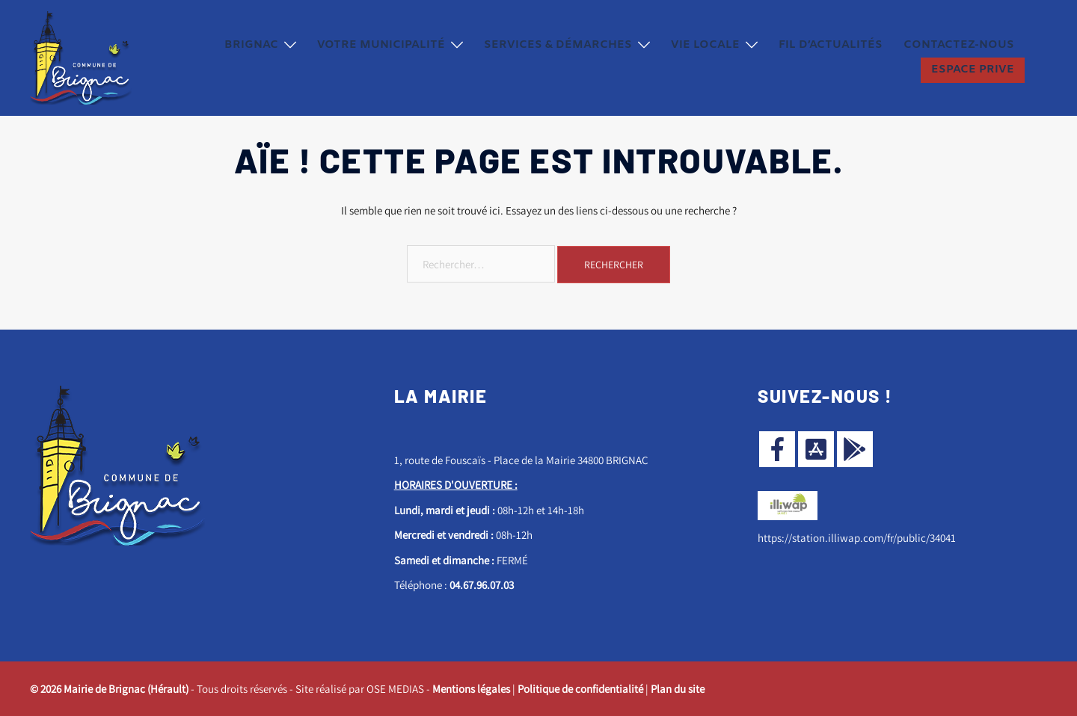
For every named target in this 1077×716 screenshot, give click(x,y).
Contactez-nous (958, 44)
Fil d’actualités (831, 44)
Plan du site (678, 689)
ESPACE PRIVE (972, 69)
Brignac (251, 44)
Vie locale (705, 44)
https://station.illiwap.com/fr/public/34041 (857, 538)
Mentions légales (471, 689)
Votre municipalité (381, 44)
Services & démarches (558, 44)
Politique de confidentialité (580, 689)
